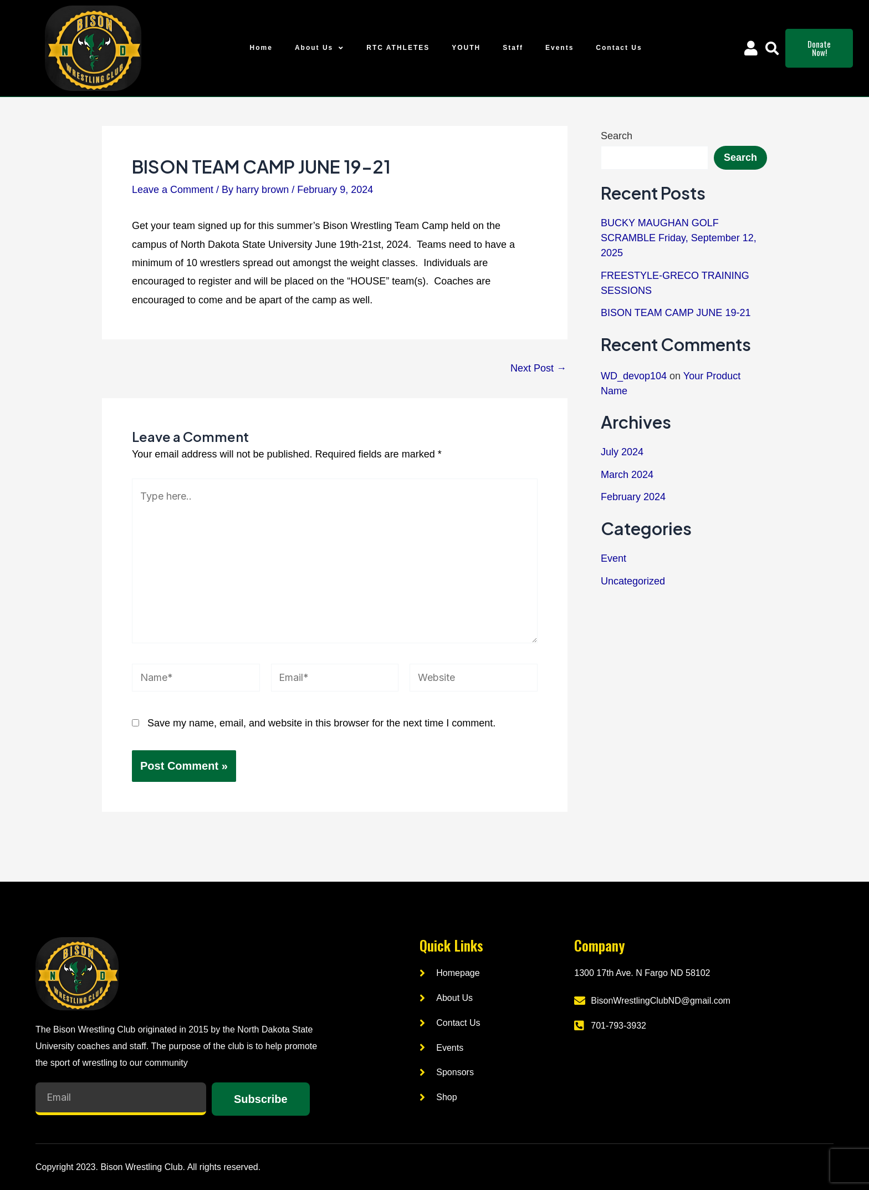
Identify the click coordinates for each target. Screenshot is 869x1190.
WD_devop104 (634, 376)
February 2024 (633, 496)
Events (559, 48)
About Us (319, 48)
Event (613, 558)
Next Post (538, 368)
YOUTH (466, 48)
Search (616, 135)
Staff (513, 48)
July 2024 (622, 451)
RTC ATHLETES (398, 48)
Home (261, 48)
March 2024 (627, 474)
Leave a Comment (172, 189)
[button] (772, 48)
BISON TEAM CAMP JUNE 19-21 (675, 312)
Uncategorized (633, 581)
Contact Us (619, 48)
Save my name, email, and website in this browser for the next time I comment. (321, 723)
